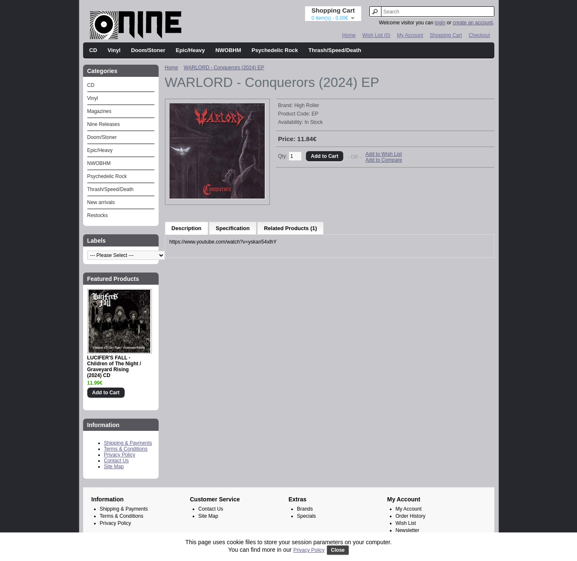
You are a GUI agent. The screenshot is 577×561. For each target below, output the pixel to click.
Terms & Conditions (126, 449)
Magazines (99, 111)
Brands (305, 509)
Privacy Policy (120, 455)
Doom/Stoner (148, 50)
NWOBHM (228, 50)
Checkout (479, 35)
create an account (473, 23)
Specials (306, 516)
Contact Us (116, 461)
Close (338, 550)
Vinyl (113, 50)
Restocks (97, 215)
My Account (410, 35)
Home (348, 35)
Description (187, 228)
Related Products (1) (290, 228)
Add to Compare (384, 160)
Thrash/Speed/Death (334, 50)
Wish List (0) (376, 35)
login (440, 23)
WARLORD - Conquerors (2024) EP (224, 68)
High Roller (306, 105)
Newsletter (408, 530)
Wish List (406, 523)
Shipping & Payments (128, 443)
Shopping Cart (446, 35)
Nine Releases (103, 124)
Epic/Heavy (190, 50)
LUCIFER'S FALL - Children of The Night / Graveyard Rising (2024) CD (114, 366)
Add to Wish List (384, 154)
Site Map (114, 466)
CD (93, 50)
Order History (411, 516)
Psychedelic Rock (275, 50)
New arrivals (101, 202)
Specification (233, 228)
